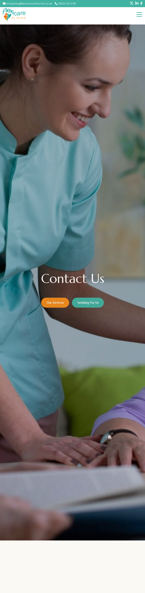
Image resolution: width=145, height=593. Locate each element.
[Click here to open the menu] (139, 14)
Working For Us (88, 304)
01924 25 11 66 (65, 3)
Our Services (55, 304)
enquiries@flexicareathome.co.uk (28, 3)
